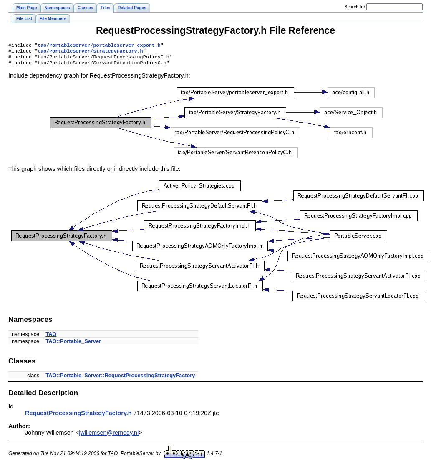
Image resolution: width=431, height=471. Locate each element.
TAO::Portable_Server (73, 344)
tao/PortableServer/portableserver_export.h (99, 46)
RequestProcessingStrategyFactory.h (78, 416)
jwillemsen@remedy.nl (109, 436)
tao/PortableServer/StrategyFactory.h (90, 52)
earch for (354, 7)
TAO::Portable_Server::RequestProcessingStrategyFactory (120, 379)
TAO (50, 337)
